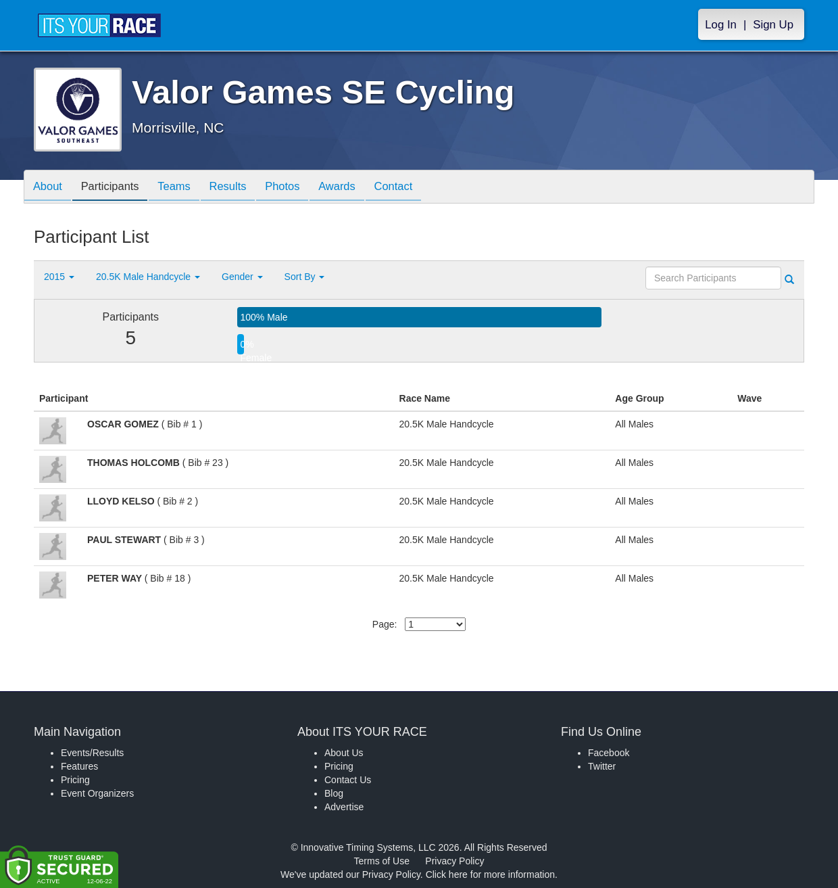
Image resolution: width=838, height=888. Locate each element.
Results (241, 187)
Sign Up (773, 24)
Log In (721, 24)
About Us (344, 752)
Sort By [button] (305, 276)
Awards (357, 187)
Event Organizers (97, 793)
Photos (298, 187)
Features (79, 766)
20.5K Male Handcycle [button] (148, 276)
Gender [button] (242, 276)
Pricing (75, 779)
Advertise (344, 806)
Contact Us (347, 779)
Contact (417, 187)
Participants (115, 187)
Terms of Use (382, 861)
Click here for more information (490, 874)
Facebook (608, 752)
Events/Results (92, 752)
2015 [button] (59, 276)
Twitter (602, 766)
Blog (333, 793)
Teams (183, 187)
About (49, 187)
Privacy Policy (454, 861)
